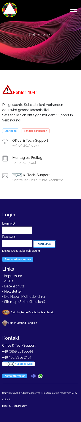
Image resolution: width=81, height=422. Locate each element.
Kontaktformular (15, 375)
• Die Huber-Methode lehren (24, 297)
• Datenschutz (13, 286)
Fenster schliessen (35, 130)
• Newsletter (12, 291)
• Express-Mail (19, 364)
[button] (73, 10)
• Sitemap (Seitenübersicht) (23, 302)
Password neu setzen (18, 259)
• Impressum (12, 276)
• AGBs (7, 281)
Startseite (11, 130)
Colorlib (6, 399)
